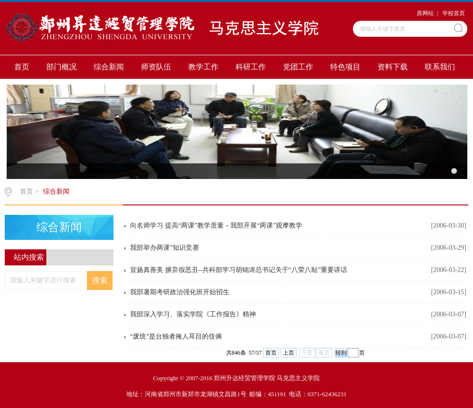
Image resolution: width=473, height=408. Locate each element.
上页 (288, 352)
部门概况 (61, 67)
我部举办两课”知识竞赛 (164, 247)
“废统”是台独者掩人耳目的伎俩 (176, 336)
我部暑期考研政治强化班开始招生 (179, 292)
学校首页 (453, 13)
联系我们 (440, 67)
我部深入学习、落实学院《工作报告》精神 (193, 314)
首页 (21, 67)
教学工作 (203, 67)
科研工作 (251, 67)
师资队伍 (156, 67)
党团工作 (298, 67)
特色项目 (345, 67)
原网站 (425, 13)
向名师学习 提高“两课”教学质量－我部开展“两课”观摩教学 (216, 225)
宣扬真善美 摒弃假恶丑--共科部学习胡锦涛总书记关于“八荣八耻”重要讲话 (238, 269)
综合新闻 (109, 67)
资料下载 (392, 67)
